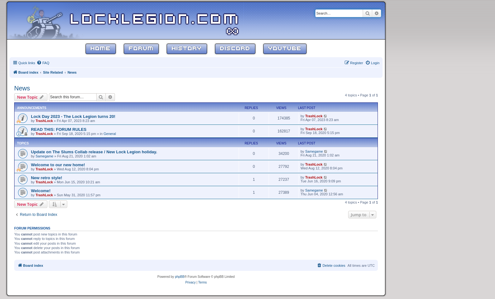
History (187, 49)
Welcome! (41, 190)
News (22, 88)
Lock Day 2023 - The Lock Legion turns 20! (73, 116)
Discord (235, 49)
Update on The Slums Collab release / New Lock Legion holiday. (94, 152)
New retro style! (46, 177)
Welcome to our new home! (58, 164)
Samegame (44, 156)
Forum (141, 49)
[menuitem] (43, 63)
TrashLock (44, 121)
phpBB (179, 276)
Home (101, 49)
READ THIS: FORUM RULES (58, 129)
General (110, 134)
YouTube (284, 49)
